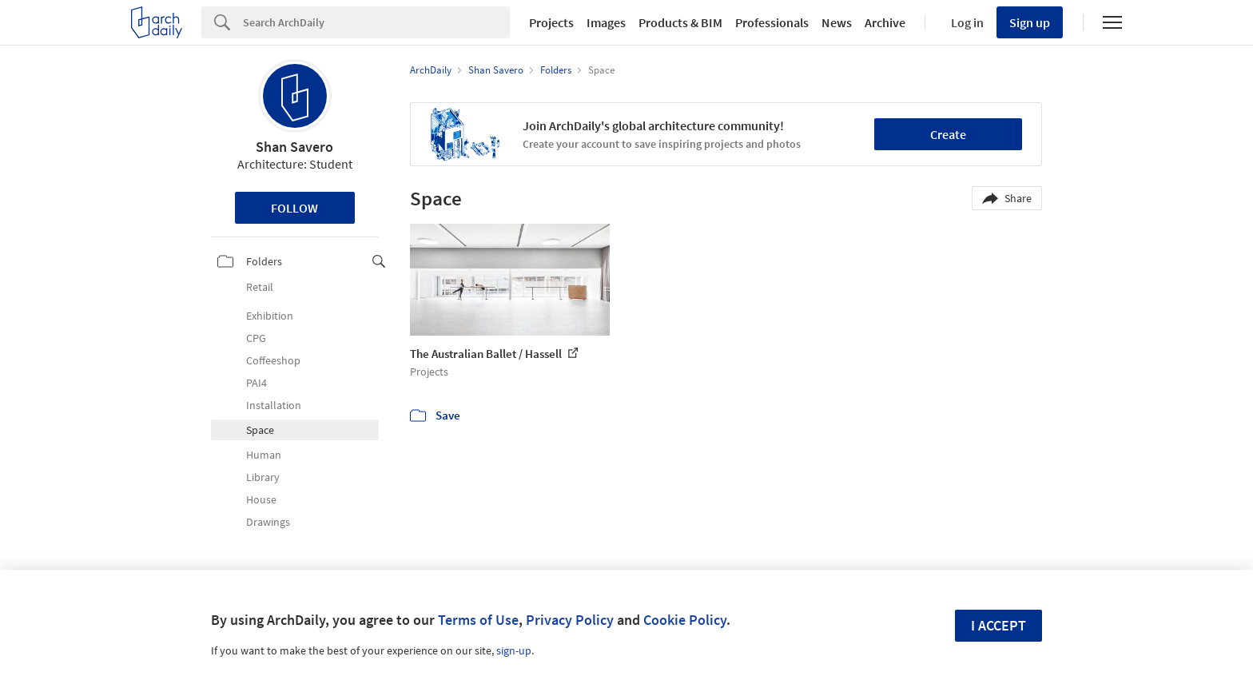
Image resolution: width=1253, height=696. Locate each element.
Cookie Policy (684, 619)
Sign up (1029, 22)
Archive (885, 22)
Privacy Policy (570, 619)
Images (606, 22)
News (836, 22)
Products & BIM (680, 22)
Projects (551, 22)
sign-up (513, 650)
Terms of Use (478, 619)
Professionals (772, 22)
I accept (998, 625)
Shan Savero (294, 146)
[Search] (376, 22)
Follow (294, 208)
